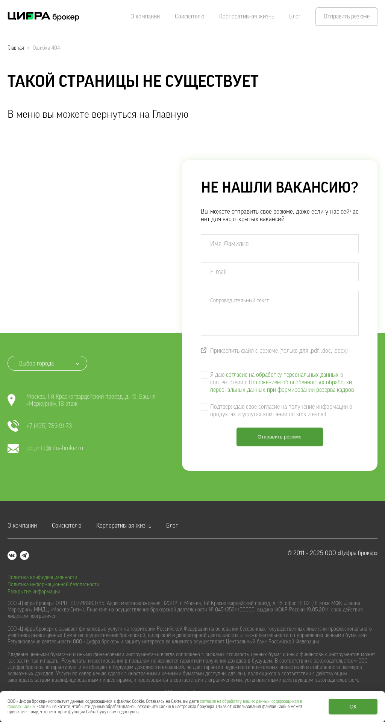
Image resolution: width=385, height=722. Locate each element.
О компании (145, 17)
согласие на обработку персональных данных (282, 375)
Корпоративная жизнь (246, 17)
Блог (295, 17)
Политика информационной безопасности (53, 584)
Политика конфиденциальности (42, 577)
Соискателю (189, 17)
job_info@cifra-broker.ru (45, 448)
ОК (352, 707)
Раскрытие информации (34, 592)
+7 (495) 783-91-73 (40, 426)
